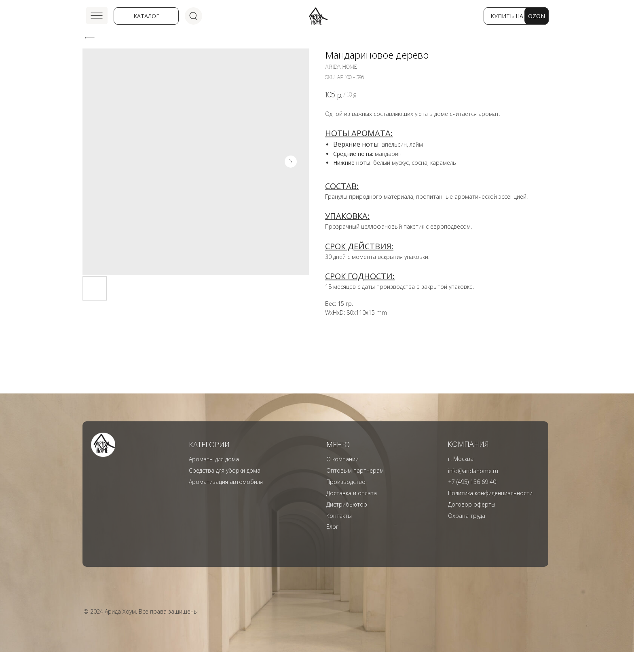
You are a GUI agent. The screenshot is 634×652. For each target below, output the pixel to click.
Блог (332, 526)
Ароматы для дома (214, 459)
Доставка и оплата (351, 493)
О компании (342, 459)
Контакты (339, 515)
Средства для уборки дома (224, 470)
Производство (346, 482)
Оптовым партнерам (355, 470)
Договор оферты (471, 504)
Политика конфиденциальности (490, 493)
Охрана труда (466, 515)
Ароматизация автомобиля (226, 482)
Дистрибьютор (346, 504)
